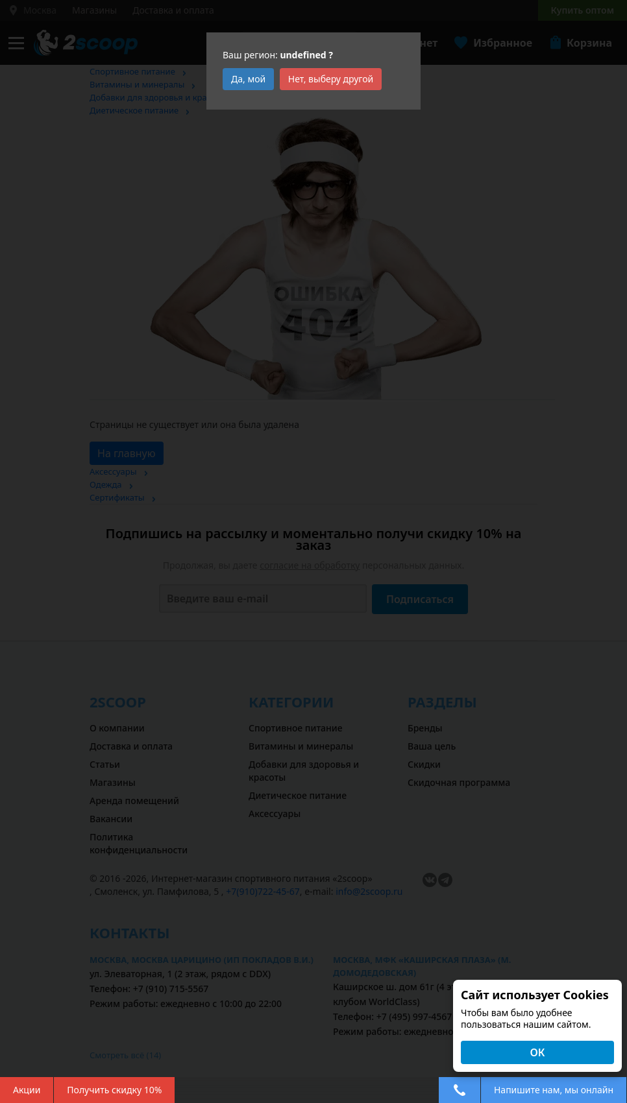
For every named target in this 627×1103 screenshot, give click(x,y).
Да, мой (248, 79)
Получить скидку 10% (114, 1090)
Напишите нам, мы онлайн (553, 1090)
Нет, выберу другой (331, 79)
